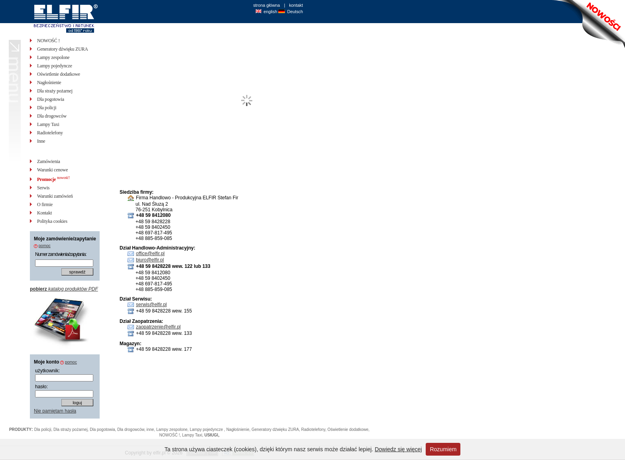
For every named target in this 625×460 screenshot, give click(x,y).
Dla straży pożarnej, (71, 429)
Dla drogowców (52, 116)
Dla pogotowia (50, 99)
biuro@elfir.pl (150, 260)
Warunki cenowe (52, 170)
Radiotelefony (50, 133)
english (270, 11)
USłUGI (211, 435)
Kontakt (44, 213)
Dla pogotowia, (103, 429)
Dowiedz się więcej (398, 449)
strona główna (266, 5)
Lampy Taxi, (193, 435)
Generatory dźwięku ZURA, (276, 429)
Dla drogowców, (131, 429)
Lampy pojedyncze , (208, 429)
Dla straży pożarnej (55, 91)
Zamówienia (48, 161)
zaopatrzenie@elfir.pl (158, 327)
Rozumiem (443, 449)
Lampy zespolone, (173, 429)
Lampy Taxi (48, 124)
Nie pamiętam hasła (55, 411)
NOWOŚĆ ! (48, 40)
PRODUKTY (20, 429)
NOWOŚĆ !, (170, 435)
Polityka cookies (52, 221)
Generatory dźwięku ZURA (62, 49)
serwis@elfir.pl (151, 304)
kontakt (296, 5)
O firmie (45, 204)
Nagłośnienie (49, 82)
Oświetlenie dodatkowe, (348, 429)
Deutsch (295, 11)
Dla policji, (43, 429)
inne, (151, 429)
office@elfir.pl (150, 253)
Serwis (43, 188)
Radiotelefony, (314, 429)
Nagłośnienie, (239, 429)
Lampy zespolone (53, 57)
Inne (41, 141)
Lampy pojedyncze (54, 66)
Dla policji (46, 107)
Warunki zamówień (55, 196)
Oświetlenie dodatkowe (58, 74)
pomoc (45, 246)
